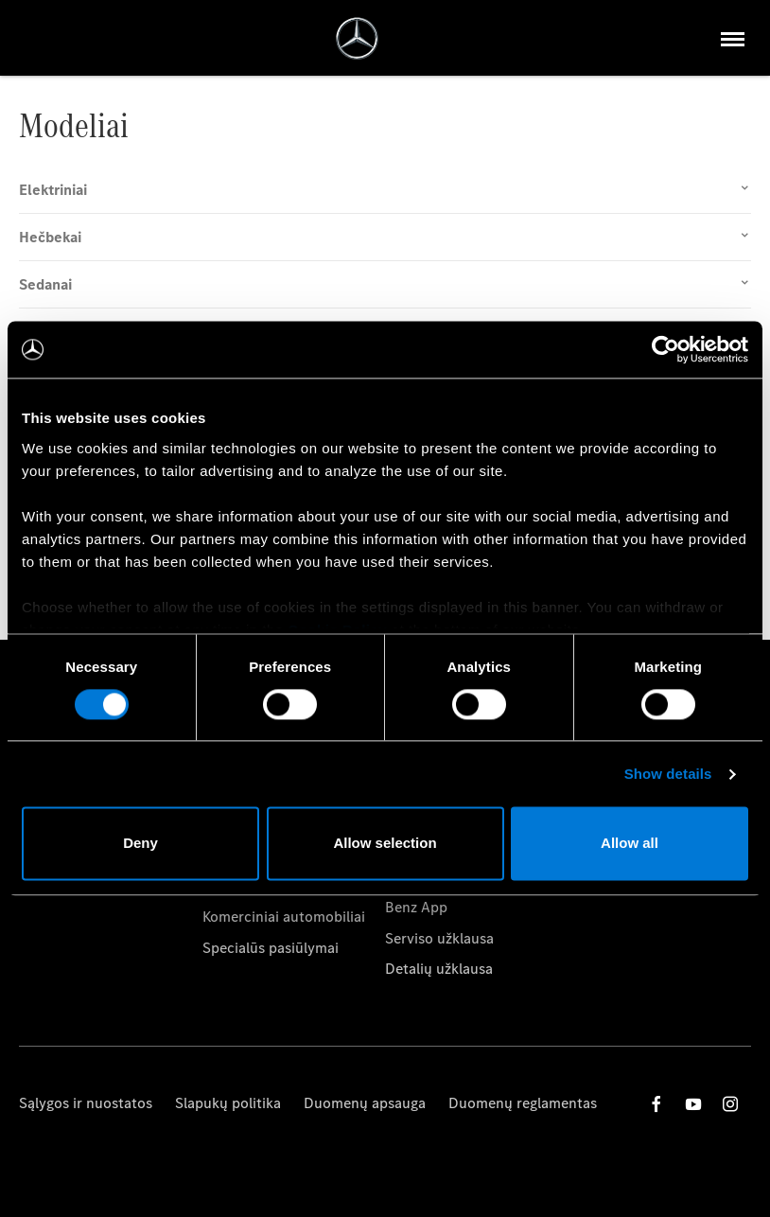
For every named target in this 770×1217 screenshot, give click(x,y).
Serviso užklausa (439, 938)
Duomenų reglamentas (522, 1103)
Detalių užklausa (439, 969)
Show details (668, 774)
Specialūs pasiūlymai (270, 948)
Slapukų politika (228, 1103)
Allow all (629, 844)
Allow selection (384, 844)
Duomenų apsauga (365, 1103)
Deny (140, 844)
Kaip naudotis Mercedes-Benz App (466, 896)
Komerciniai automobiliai (283, 916)
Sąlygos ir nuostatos (85, 1103)
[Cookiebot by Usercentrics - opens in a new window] (665, 349)
